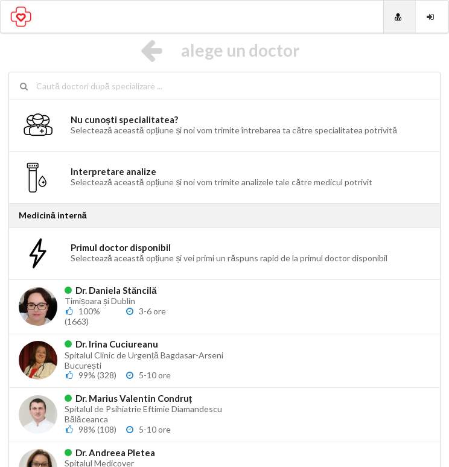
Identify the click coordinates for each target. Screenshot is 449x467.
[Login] (431, 17)
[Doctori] (399, 17)
